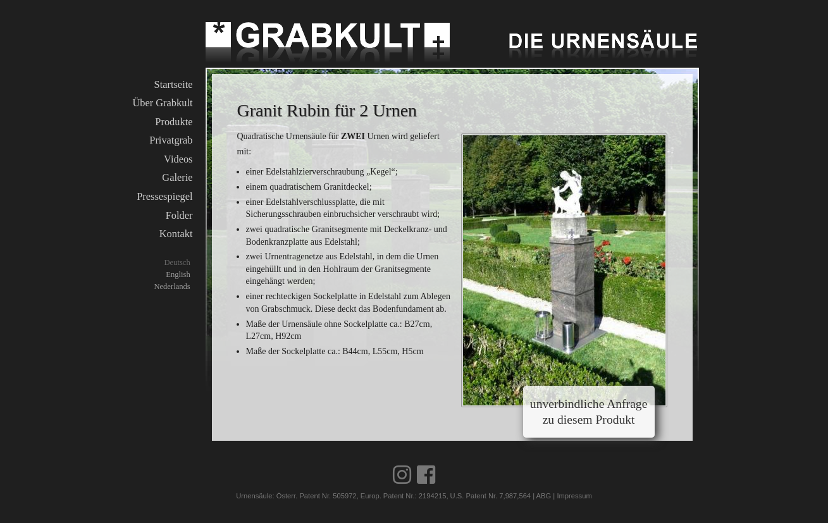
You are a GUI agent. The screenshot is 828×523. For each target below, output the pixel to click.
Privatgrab (170, 140)
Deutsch (177, 262)
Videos (178, 159)
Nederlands (172, 286)
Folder (179, 215)
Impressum (574, 496)
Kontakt (176, 234)
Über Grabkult (162, 103)
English (178, 274)
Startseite (173, 84)
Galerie (177, 177)
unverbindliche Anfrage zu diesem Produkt (589, 411)
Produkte (173, 122)
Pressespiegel (164, 196)
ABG (544, 496)
